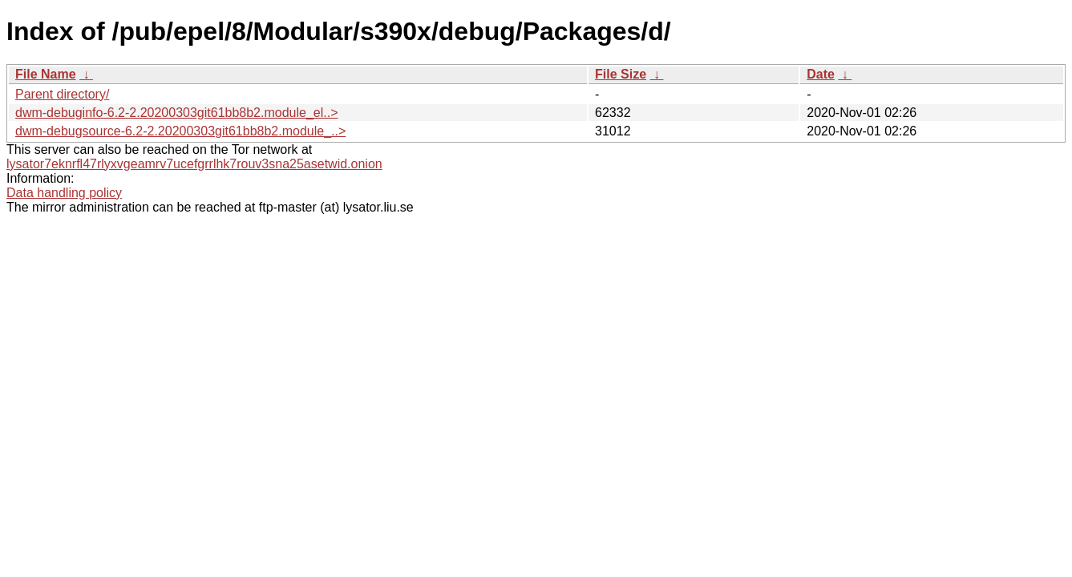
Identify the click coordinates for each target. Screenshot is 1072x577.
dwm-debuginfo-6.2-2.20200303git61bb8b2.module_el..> (176, 112)
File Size (620, 74)
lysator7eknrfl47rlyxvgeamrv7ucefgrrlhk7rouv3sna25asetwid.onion (194, 164)
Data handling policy (64, 193)
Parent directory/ (62, 94)
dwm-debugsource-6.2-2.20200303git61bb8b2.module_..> (180, 131)
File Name (45, 74)
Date (821, 74)
